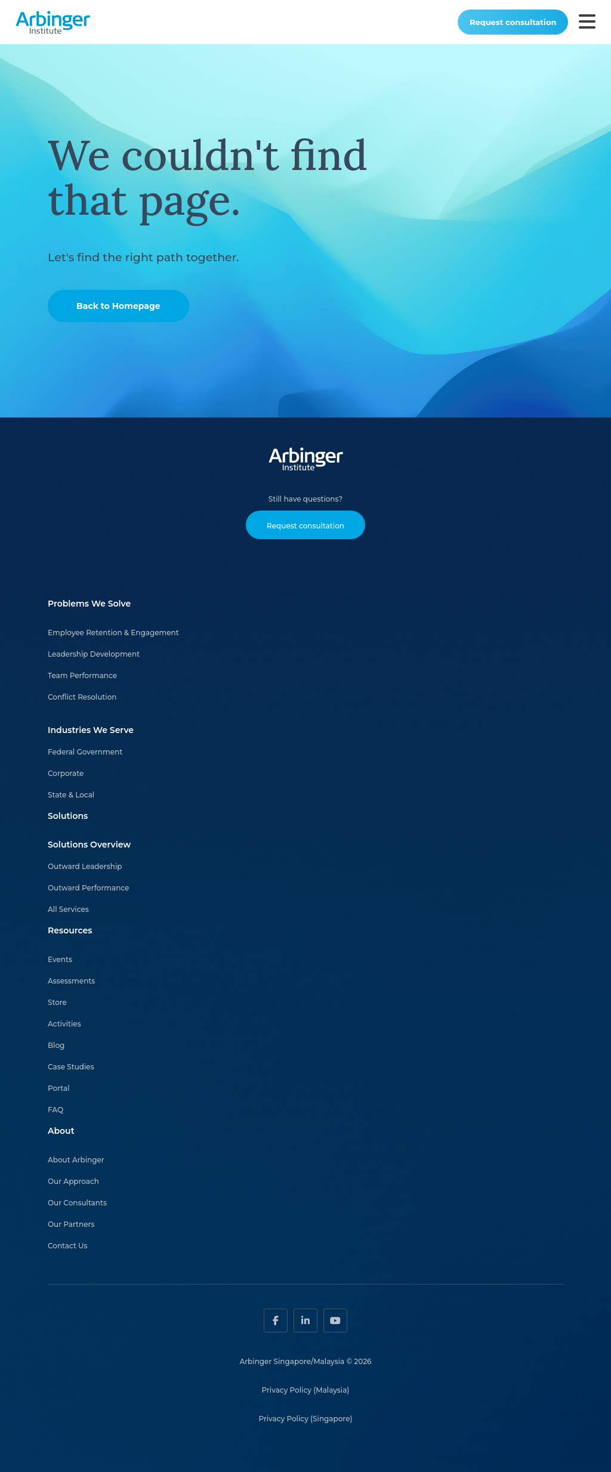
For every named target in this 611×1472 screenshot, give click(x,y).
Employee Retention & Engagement (113, 632)
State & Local (71, 794)
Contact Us (68, 1245)
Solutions (68, 816)
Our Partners (71, 1224)
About (61, 1130)
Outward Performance (88, 887)
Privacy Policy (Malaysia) (306, 1390)
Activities (64, 1023)
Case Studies (71, 1066)
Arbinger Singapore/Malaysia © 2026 (305, 1361)
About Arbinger (76, 1159)
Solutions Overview (89, 844)
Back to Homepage (118, 306)
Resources (70, 930)
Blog (56, 1045)
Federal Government (85, 751)
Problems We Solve (89, 603)
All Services (68, 909)
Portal (59, 1088)
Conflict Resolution (82, 696)
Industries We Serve (91, 730)
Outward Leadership (85, 866)
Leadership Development (94, 654)
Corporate (66, 773)
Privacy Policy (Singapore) (305, 1418)
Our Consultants (77, 1202)
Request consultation (513, 22)
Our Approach (73, 1181)
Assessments (71, 980)
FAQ (55, 1109)
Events (60, 959)
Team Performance (82, 675)
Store (57, 1002)
